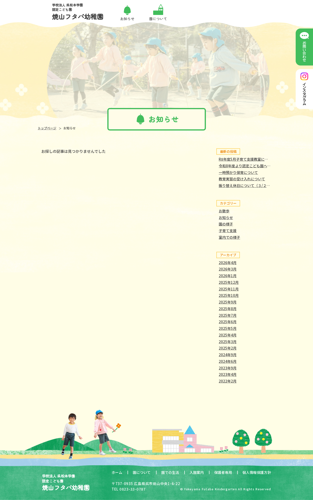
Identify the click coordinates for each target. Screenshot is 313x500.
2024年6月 (228, 361)
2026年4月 (228, 262)
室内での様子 (229, 237)
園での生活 (170, 472)
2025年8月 (228, 308)
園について (142, 472)
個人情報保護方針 (256, 472)
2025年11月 (229, 288)
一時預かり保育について (238, 172)
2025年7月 (228, 315)
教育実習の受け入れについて (242, 178)
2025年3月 (228, 341)
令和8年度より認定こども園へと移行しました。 (257, 165)
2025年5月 (228, 328)
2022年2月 (228, 381)
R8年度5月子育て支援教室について (247, 159)
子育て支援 (228, 230)
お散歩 (224, 210)
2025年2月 (228, 348)
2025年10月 (229, 295)
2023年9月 (228, 367)
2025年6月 (228, 321)
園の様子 (226, 223)
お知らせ (226, 217)
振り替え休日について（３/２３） (246, 185)
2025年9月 (228, 301)
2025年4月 (228, 334)
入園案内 (197, 472)
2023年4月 (228, 374)
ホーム (117, 472)
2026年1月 (228, 275)
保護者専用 (223, 472)
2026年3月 (228, 268)
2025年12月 (229, 282)
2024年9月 (228, 354)
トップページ (47, 128)
